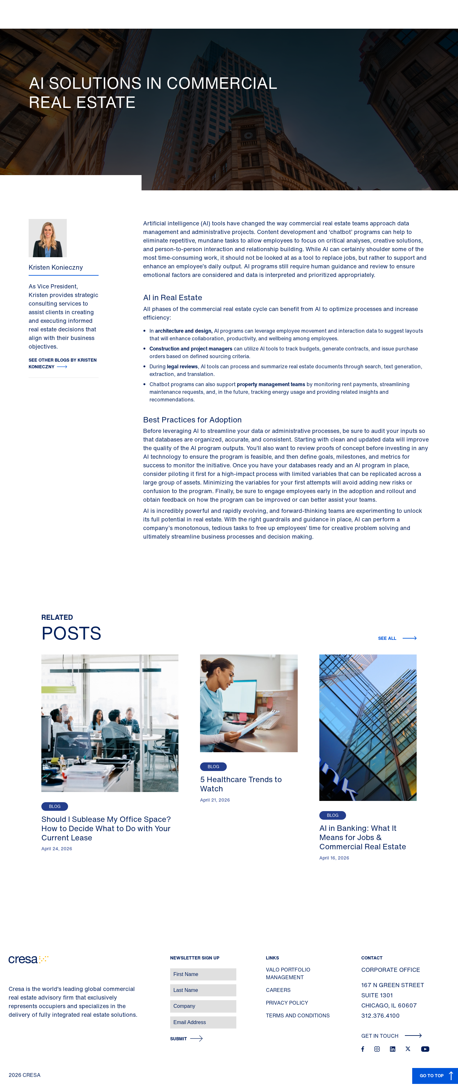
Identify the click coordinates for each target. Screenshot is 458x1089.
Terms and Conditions (298, 1015)
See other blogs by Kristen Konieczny (63, 363)
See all (388, 638)
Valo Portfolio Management (288, 973)
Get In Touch (391, 1036)
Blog (54, 806)
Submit (178, 1039)
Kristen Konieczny (56, 267)
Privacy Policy (287, 1003)
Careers (278, 990)
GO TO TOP (432, 1075)
